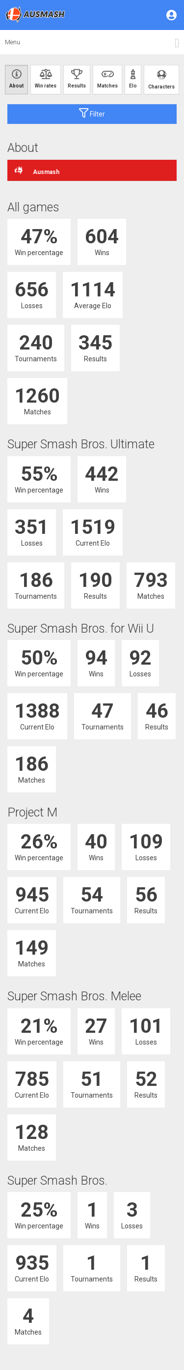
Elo (133, 78)
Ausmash (36, 170)
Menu (12, 42)
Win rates (45, 78)
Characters (161, 79)
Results (77, 78)
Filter (92, 113)
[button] (172, 14)
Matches (107, 78)
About (16, 78)
